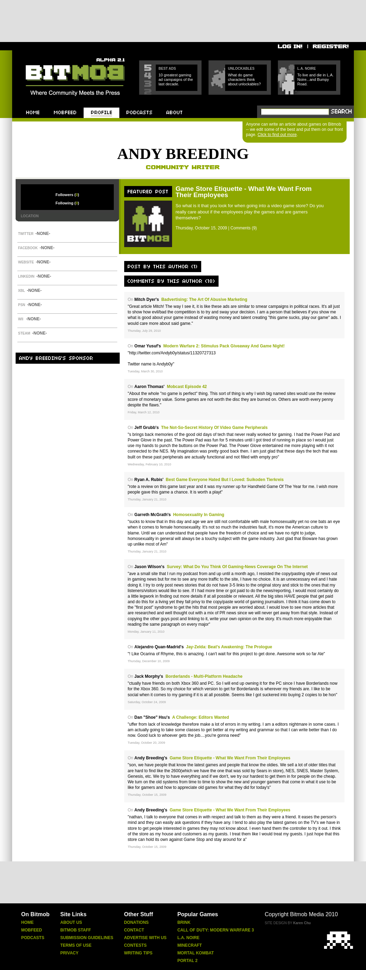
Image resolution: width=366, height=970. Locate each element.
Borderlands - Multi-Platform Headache (203, 676)
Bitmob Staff (75, 930)
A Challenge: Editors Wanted (200, 717)
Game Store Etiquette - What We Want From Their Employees (244, 192)
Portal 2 (187, 960)
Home (27, 922)
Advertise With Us (145, 937)
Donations (136, 922)
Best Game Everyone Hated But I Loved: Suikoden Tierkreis (225, 479)
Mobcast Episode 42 (187, 386)
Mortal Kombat (195, 953)
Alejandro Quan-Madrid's (159, 646)
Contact (134, 930)
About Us (71, 922)
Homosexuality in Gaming (198, 514)
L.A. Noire (306, 68)
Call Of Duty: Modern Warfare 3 (215, 930)
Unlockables (241, 68)
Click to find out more (277, 134)
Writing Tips (138, 953)
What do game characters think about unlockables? (244, 79)
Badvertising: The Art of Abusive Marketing (204, 299)
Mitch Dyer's (146, 299)
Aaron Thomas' (149, 386)
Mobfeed (31, 930)
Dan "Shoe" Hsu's (152, 717)
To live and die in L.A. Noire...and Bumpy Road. (315, 79)
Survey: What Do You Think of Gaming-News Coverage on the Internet (237, 566)
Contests (135, 945)
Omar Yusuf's (147, 346)
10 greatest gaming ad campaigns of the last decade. (176, 79)
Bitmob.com (41, 56)
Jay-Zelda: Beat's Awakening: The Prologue (229, 646)
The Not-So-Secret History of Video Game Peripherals (214, 427)
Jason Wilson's (149, 566)
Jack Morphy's (148, 676)
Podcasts (32, 937)
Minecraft (189, 945)
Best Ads (167, 68)
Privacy (69, 953)
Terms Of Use (76, 945)
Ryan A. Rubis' (148, 479)
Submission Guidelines (86, 937)
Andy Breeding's (150, 758)
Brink (183, 922)
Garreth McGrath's (152, 514)
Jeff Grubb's (146, 427)
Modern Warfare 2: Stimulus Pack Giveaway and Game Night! (224, 346)
